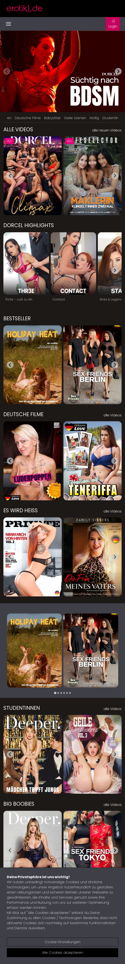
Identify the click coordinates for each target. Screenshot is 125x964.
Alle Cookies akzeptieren (62, 952)
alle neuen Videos (107, 130)
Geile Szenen (75, 117)
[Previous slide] (6, 71)
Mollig (94, 117)
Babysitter (52, 117)
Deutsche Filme (28, 117)
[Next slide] (118, 71)
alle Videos (113, 415)
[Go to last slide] (10, 175)
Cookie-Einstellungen (62, 941)
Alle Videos (18, 129)
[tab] (55, 693)
